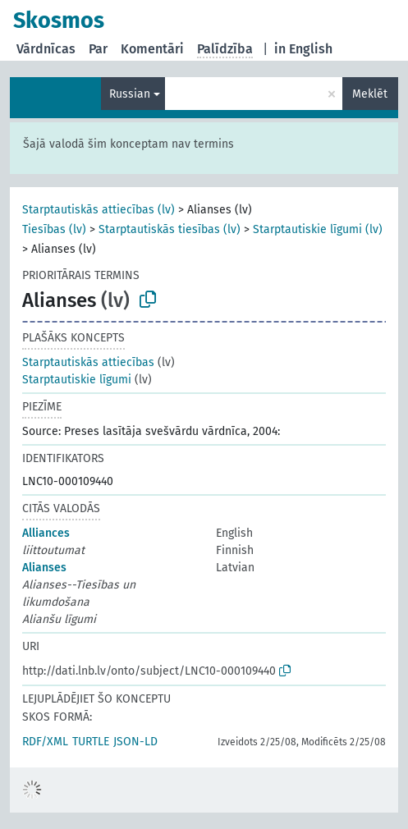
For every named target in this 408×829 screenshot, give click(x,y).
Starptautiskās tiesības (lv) (170, 229)
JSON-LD (135, 742)
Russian (129, 94)
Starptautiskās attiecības (88, 362)
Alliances (46, 533)
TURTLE (90, 742)
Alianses (44, 568)
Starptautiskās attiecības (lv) (98, 210)
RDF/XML (45, 742)
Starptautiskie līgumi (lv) (318, 229)
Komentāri (152, 49)
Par (98, 49)
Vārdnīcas (46, 49)
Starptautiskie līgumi (76, 380)
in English (303, 49)
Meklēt (369, 94)
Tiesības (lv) (54, 229)
